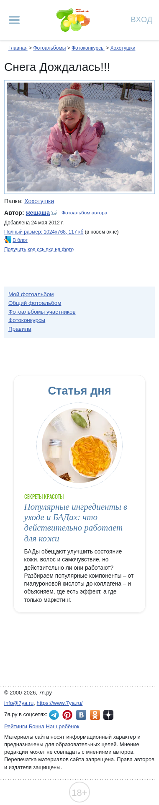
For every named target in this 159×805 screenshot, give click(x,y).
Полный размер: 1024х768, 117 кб (43, 232)
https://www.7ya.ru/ (60, 703)
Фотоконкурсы (88, 48)
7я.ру (108, 715)
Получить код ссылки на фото (39, 249)
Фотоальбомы (49, 48)
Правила (19, 329)
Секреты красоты (44, 497)
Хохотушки (122, 48)
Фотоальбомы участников (42, 312)
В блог (20, 240)
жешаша (38, 212)
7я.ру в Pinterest (67, 715)
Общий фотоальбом (34, 303)
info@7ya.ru (18, 703)
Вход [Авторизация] (142, 19)
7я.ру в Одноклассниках (95, 715)
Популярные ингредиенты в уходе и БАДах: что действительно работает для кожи (76, 522)
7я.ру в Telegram (54, 715)
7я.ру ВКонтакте (81, 715)
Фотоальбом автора (84, 213)
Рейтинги (15, 726)
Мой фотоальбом (31, 294)
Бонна (36, 726)
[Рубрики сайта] (14, 20)
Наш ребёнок (63, 726)
